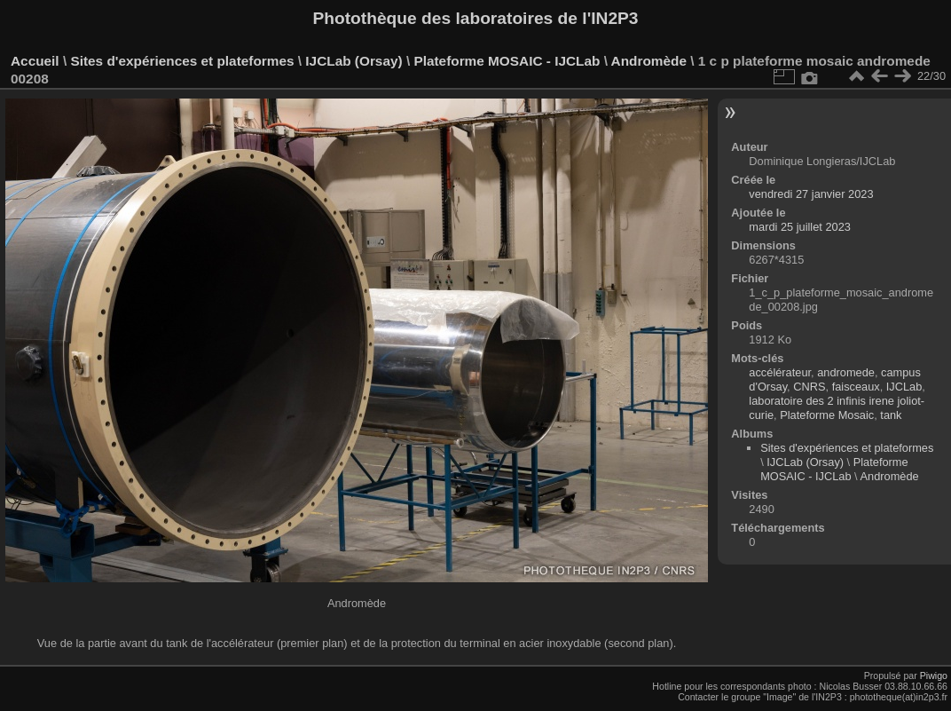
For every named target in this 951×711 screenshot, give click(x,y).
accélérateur (780, 372)
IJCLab (904, 386)
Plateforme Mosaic (827, 415)
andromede (846, 372)
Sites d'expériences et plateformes (182, 60)
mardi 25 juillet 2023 (800, 226)
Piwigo (933, 675)
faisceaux (856, 386)
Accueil (35, 60)
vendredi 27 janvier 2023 (811, 194)
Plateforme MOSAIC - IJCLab (506, 60)
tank (890, 415)
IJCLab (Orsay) (353, 60)
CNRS (809, 386)
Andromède (649, 60)
